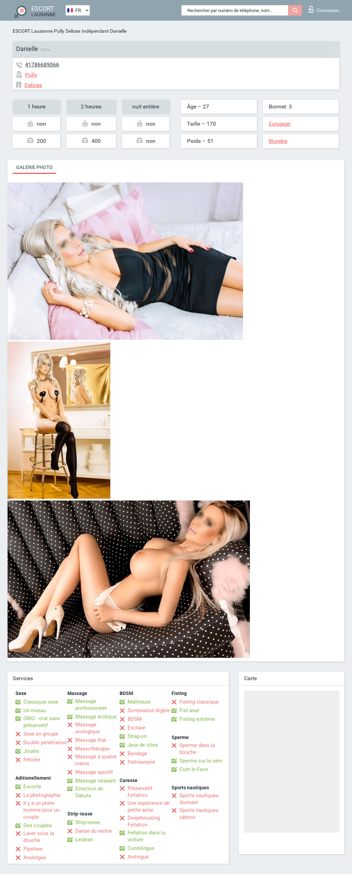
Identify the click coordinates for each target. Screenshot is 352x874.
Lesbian (84, 839)
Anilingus (138, 857)
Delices (73, 31)
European (279, 124)
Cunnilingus (141, 848)
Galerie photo (34, 167)
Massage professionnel (91, 704)
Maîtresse (139, 702)
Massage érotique (96, 717)
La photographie (41, 795)
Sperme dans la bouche (197, 748)
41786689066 (42, 64)
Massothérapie (92, 749)
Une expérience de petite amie (148, 806)
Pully (59, 31)
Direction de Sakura (89, 792)
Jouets (31, 751)
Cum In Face (193, 769)
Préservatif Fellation (140, 791)
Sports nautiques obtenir (199, 813)
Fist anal (189, 710)
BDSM (135, 719)
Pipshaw (33, 849)
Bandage (137, 753)
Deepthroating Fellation (144, 821)
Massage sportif (94, 772)
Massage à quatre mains (96, 760)
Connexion (324, 9)
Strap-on (137, 736)
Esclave (136, 728)
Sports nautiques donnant (199, 798)
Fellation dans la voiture (146, 836)
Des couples (37, 825)
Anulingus (34, 857)
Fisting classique (199, 702)
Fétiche (31, 760)
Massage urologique (87, 728)
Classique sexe (40, 702)
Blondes (278, 141)
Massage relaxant (95, 781)
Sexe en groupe (40, 734)
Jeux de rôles (143, 745)
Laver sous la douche (38, 836)
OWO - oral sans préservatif (41, 721)
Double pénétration (45, 742)
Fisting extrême (197, 719)
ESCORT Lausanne (33, 31)
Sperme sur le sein (200, 761)
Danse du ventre (93, 831)
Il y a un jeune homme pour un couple (41, 810)
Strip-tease (87, 822)
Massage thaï (90, 740)
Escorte (32, 786)
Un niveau (34, 710)
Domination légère (149, 710)
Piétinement (141, 762)
